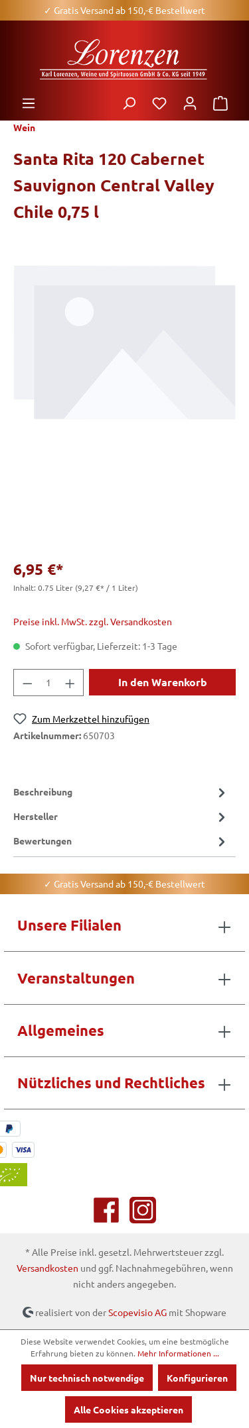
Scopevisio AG (137, 1311)
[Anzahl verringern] (27, 682)
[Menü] (28, 102)
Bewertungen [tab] (121, 841)
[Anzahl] (49, 682)
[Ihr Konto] (190, 102)
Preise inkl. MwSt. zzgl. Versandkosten (92, 621)
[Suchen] (129, 102)
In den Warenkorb (162, 682)
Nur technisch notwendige (87, 1378)
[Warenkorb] (220, 102)
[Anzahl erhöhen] (70, 682)
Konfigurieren (197, 1378)
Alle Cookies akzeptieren (128, 1409)
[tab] (121, 792)
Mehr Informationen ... (178, 1353)
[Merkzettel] (159, 102)
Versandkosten (47, 1268)
